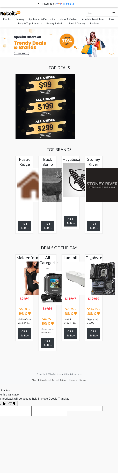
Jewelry (20, 19)
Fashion (7, 19)
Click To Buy (24, 226)
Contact (82, 380)
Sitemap (73, 380)
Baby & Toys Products (30, 23)
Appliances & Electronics (42, 19)
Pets (111, 19)
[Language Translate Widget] (20, 3)
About (34, 380)
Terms (54, 380)
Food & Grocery (77, 23)
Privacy (63, 380)
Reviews (94, 23)
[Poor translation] (12, 403)
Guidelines (44, 380)
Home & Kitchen (68, 19)
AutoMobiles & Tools (93, 19)
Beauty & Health (55, 23)
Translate (65, 3)
